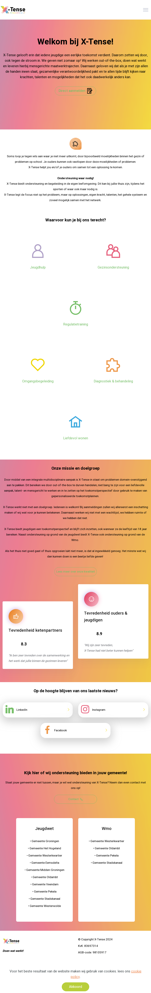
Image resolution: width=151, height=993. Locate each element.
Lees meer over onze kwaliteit (75, 571)
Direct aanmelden (75, 91)
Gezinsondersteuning (113, 267)
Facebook (60, 730)
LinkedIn (21, 710)
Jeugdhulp (38, 267)
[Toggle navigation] (145, 9)
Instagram (98, 710)
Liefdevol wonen (75, 438)
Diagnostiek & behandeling (113, 381)
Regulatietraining (75, 324)
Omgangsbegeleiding (38, 381)
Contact (75, 799)
